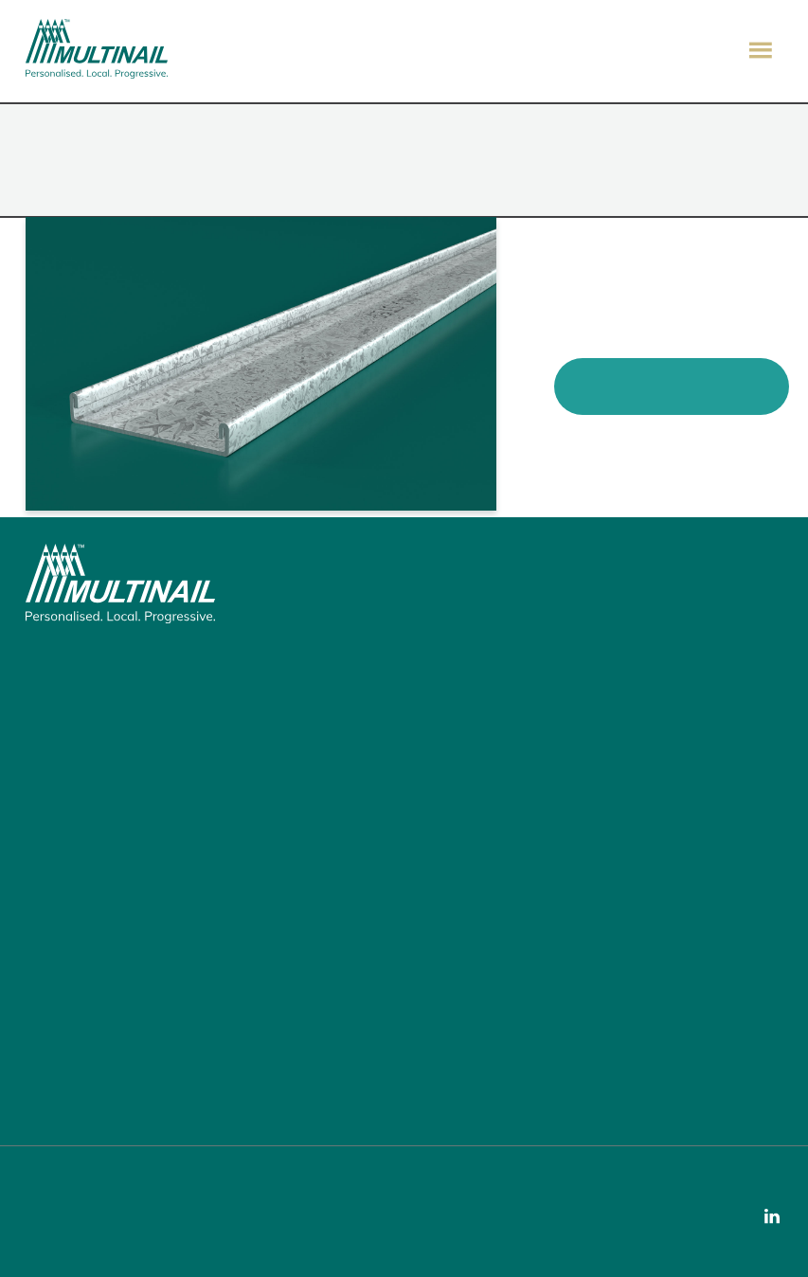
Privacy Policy (74, 1236)
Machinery (71, 780)
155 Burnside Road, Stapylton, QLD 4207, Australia (115, 663)
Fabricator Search (93, 925)
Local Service (79, 899)
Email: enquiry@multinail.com (128, 1044)
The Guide (70, 833)
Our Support (76, 1097)
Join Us (61, 978)
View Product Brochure (671, 385)
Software (68, 807)
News (56, 952)
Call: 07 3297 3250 (94, 1070)
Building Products (92, 754)
